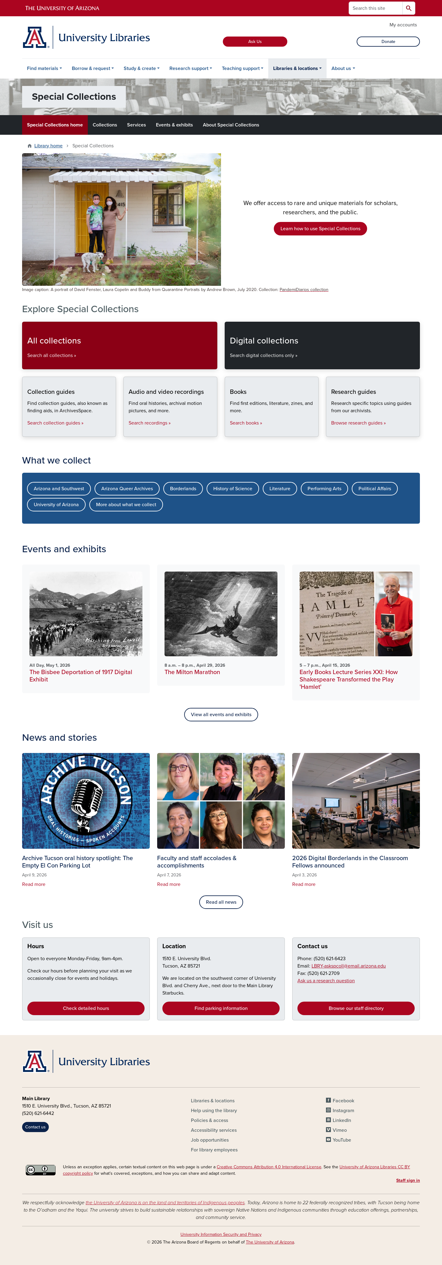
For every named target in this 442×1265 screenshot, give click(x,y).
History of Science (232, 489)
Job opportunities (210, 1140)
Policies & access (209, 1120)
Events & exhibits (174, 125)
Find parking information (221, 1008)
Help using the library (214, 1111)
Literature (279, 489)
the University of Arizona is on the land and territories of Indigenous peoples (165, 1203)
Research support (188, 68)
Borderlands (183, 489)
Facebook (343, 1101)
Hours (35, 946)
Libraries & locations (295, 68)
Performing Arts (324, 489)
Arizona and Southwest (59, 489)
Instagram (343, 1111)
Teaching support (241, 68)
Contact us (312, 946)
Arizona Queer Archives (127, 489)
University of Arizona (56, 505)
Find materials (42, 68)
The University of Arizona (270, 1242)
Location (174, 946)
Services (136, 125)
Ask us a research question (326, 981)
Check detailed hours (86, 1008)
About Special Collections (231, 125)
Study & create (140, 68)
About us (341, 68)
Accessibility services (214, 1130)
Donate (388, 41)
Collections (105, 125)
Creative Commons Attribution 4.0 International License (269, 1167)
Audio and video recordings (128, 431)
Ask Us (255, 41)
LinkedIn (342, 1120)
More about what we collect (126, 505)
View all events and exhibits (221, 715)
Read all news (221, 902)
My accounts (403, 25)
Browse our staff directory (356, 1008)
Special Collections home (55, 125)
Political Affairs (375, 489)
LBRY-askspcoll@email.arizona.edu (349, 966)
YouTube (342, 1140)
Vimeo (340, 1130)
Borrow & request (91, 68)
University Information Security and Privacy (221, 1234)
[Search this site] (376, 8)
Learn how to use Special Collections (320, 229)
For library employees (214, 1150)
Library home (48, 146)
